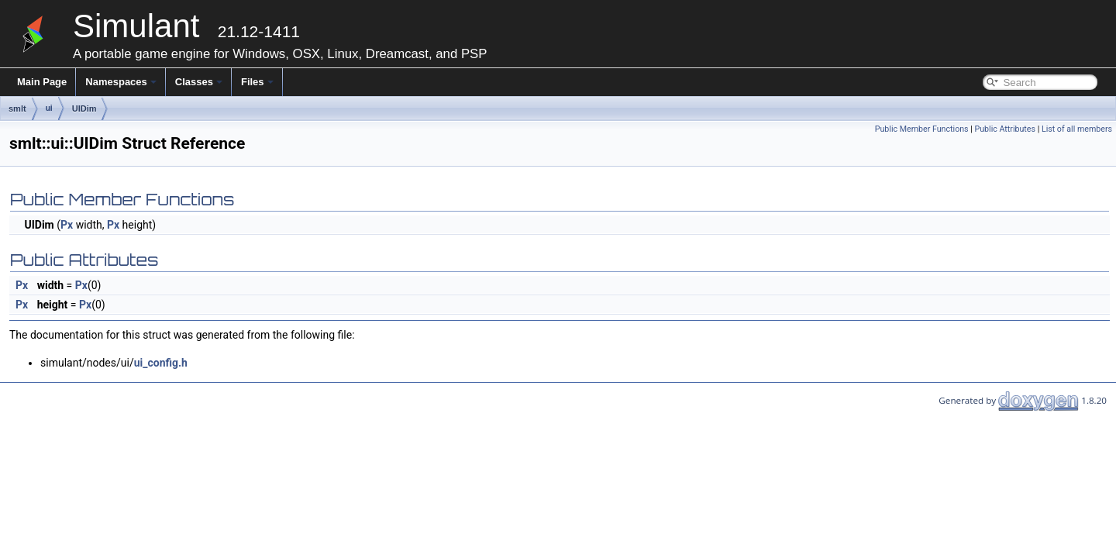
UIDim (84, 108)
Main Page (42, 82)
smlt (17, 108)
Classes (198, 82)
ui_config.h (161, 362)
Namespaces (121, 82)
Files (257, 82)
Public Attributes (1004, 129)
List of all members (1077, 129)
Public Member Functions (922, 129)
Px (66, 225)
